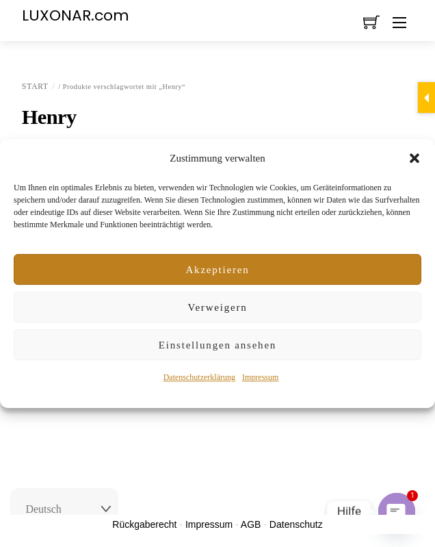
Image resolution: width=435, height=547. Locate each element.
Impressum (260, 377)
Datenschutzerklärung (199, 377)
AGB (251, 524)
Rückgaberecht (144, 524)
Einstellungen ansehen (217, 345)
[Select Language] (64, 509)
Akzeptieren (217, 269)
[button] (414, 158)
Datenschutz (296, 524)
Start (35, 86)
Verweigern (217, 307)
